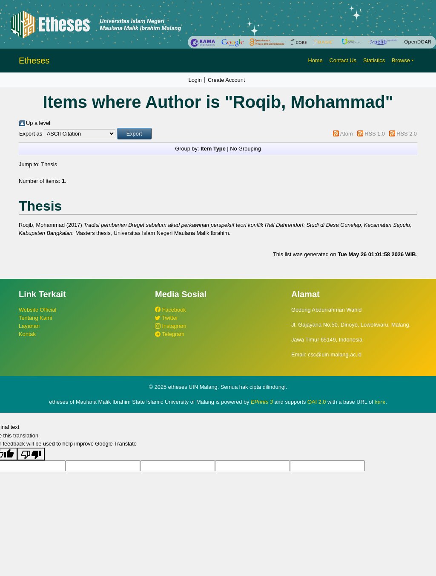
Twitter (166, 318)
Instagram (170, 326)
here (380, 402)
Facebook (170, 310)
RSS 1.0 (374, 133)
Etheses (34, 60)
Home (315, 60)
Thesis (49, 164)
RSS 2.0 (406, 133)
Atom (346, 133)
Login (195, 80)
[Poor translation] (31, 454)
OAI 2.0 (316, 402)
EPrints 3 (262, 402)
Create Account (226, 80)
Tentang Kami (35, 318)
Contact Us (343, 60)
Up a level (38, 123)
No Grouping (245, 148)
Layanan (29, 326)
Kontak (27, 334)
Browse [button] (401, 60)
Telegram (169, 334)
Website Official (37, 310)
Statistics (374, 60)
